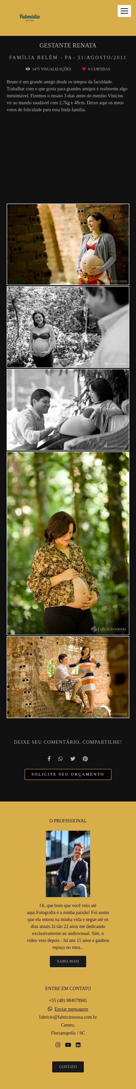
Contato (68, 1067)
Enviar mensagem (71, 1009)
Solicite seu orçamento (68, 774)
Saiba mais (68, 961)
